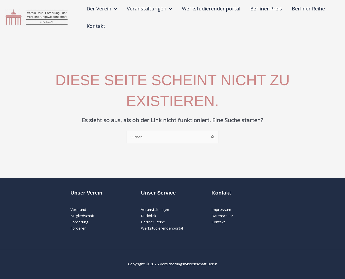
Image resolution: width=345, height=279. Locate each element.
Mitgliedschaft (82, 215)
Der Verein (102, 8)
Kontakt (96, 26)
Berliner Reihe (308, 8)
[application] (114, 8)
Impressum (221, 209)
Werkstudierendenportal (211, 8)
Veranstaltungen (149, 8)
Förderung (79, 221)
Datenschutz (222, 215)
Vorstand (78, 209)
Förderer (78, 228)
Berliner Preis (266, 8)
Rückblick (148, 215)
